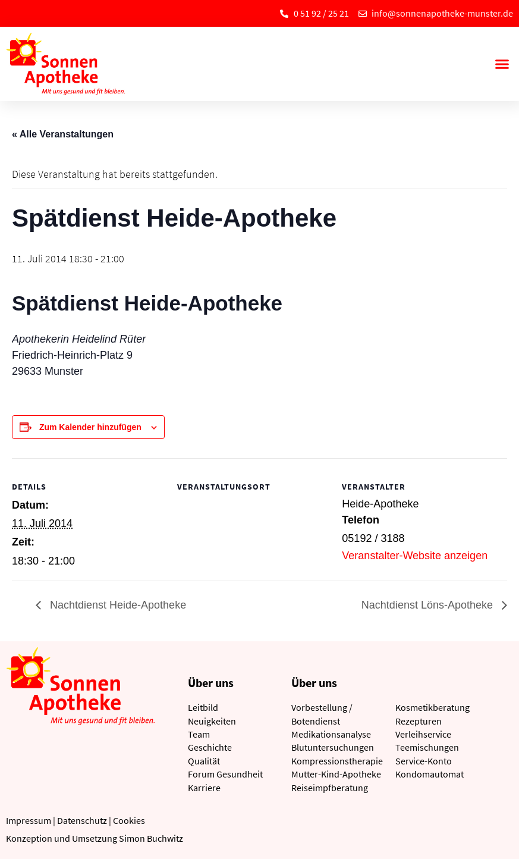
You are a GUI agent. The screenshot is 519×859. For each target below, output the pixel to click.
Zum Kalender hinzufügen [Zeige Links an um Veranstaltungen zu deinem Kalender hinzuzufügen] (90, 427)
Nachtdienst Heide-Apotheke (116, 605)
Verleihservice (423, 734)
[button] (501, 64)
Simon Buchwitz (151, 838)
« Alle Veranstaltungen (63, 134)
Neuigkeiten (212, 721)
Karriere (204, 788)
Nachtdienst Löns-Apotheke (428, 605)
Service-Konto (423, 761)
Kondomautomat (429, 774)
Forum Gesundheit (225, 774)
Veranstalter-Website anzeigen (414, 556)
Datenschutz (82, 820)
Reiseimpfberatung (329, 788)
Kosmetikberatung (432, 707)
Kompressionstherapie (337, 761)
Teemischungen (427, 747)
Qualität (204, 761)
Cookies (129, 820)
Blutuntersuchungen (332, 747)
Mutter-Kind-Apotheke (336, 774)
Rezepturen (418, 721)
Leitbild (203, 707)
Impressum (28, 820)
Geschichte (210, 747)
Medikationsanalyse (331, 734)
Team (199, 734)
